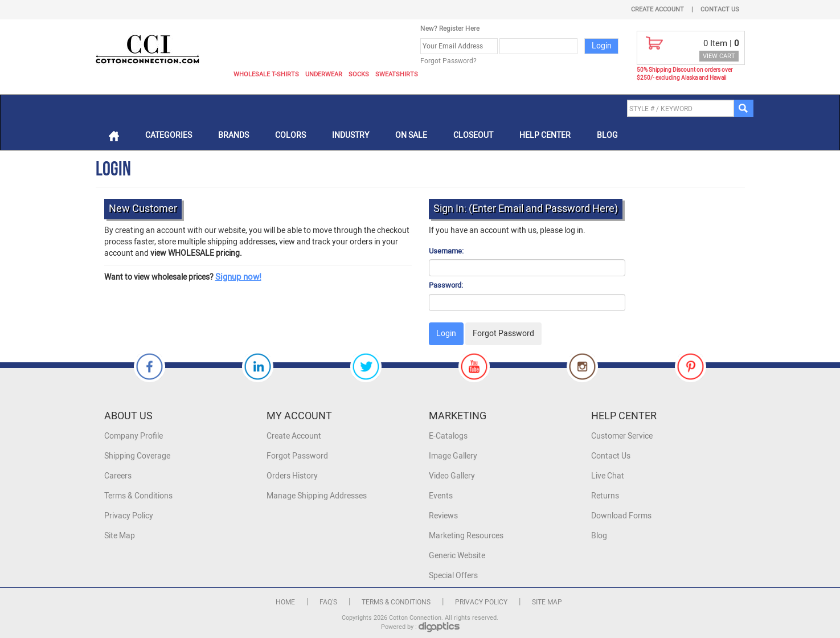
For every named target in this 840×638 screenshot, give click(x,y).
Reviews (443, 516)
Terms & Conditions (138, 496)
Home (285, 602)
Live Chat (607, 476)
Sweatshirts (396, 74)
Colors (290, 135)
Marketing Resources (466, 536)
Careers (118, 476)
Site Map (119, 536)
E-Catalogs (448, 436)
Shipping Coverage (137, 456)
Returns (605, 496)
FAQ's (328, 602)
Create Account (657, 9)
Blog (607, 135)
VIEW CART (719, 56)
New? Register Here (450, 28)
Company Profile (133, 436)
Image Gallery (453, 456)
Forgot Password (297, 456)
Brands (233, 135)
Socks (359, 74)
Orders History (292, 476)
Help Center (545, 135)
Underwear (323, 74)
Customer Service (622, 436)
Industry (350, 135)
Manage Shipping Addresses (317, 496)
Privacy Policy (128, 516)
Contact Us (719, 9)
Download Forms (621, 516)
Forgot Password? (448, 61)
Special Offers (453, 575)
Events (441, 496)
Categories (168, 135)
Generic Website (457, 556)
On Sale (411, 135)
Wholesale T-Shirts (266, 74)
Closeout (473, 135)
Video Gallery (452, 476)
